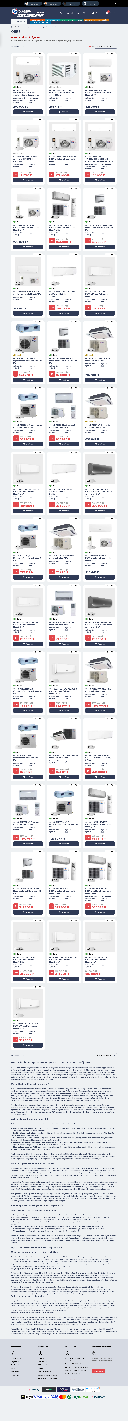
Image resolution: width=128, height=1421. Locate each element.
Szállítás (41, 1358)
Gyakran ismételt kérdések (47, 1375)
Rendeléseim (15, 1365)
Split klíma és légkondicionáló (27, 27)
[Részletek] (64, 111)
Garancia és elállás (45, 1372)
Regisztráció (15, 1362)
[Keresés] (84, 13)
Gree (30, 102)
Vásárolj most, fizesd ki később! (96, 20)
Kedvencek (15, 1372)
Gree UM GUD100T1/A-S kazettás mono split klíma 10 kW (63, 756)
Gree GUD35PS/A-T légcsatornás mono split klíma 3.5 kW (27, 426)
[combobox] (72, 13)
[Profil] (96, 13)
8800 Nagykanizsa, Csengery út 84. (78, 1359)
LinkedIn (70, 1379)
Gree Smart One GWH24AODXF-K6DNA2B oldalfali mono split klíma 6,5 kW (27, 1026)
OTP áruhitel (42, 1365)
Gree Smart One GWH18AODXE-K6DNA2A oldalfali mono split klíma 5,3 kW (27, 491)
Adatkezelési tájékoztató (73, 1374)
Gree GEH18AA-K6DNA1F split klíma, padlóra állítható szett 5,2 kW (27, 891)
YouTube (79, 1379)
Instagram (74, 1379)
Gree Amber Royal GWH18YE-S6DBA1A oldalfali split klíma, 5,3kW (98, 757)
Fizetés (40, 1368)
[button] (19, 21)
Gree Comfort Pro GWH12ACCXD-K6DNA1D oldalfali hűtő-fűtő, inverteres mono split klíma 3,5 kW (26, 93)
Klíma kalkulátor (52, 20)
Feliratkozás (98, 1371)
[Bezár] (115, 3)
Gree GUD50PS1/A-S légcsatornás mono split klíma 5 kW (27, 757)
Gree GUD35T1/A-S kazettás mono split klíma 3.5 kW (97, 426)
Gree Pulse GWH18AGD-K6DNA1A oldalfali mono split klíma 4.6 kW (98, 92)
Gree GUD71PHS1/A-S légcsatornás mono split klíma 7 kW (27, 558)
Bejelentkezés (16, 1358)
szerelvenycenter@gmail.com (78, 1367)
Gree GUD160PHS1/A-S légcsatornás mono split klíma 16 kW (27, 691)
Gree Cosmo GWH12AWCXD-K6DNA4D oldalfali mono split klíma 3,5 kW (98, 294)
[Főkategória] (12, 27)
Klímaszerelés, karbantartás (47, 1378)
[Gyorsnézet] (40, 53)
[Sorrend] (106, 46)
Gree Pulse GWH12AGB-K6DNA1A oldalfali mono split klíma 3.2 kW (28, 293)
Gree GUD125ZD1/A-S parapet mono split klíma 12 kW (26, 823)
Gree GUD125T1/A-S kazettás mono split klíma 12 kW (98, 690)
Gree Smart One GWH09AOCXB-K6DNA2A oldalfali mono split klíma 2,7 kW (63, 959)
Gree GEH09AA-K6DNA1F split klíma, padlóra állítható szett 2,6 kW (99, 227)
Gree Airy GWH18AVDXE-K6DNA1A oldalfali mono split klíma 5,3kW (62, 891)
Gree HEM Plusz (67, 20)
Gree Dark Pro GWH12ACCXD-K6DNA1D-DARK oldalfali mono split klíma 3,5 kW (98, 491)
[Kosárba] (28, 111)
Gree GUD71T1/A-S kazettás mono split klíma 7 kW (61, 557)
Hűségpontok (15, 1375)
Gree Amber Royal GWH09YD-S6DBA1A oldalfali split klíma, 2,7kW (62, 491)
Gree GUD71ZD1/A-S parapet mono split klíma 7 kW (61, 623)
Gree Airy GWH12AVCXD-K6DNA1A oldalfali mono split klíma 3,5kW (62, 227)
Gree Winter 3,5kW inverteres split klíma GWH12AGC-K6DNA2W (26, 159)
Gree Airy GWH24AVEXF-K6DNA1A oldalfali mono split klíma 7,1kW (98, 824)
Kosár (13, 1368)
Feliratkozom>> (97, 1365)
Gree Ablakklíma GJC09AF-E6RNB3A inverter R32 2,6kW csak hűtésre (62, 92)
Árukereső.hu (92, 1391)
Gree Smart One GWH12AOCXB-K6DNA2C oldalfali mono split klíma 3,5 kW (63, 691)
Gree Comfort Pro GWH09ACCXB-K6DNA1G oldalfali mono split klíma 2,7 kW (99, 159)
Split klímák (46, 27)
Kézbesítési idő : (19, 98)
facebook (66, 1379)
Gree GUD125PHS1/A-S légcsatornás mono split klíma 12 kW (63, 824)
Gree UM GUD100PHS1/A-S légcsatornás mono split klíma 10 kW (27, 360)
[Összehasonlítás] (35, 53)
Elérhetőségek (43, 1362)
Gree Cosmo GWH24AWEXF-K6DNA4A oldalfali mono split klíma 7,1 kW (98, 959)
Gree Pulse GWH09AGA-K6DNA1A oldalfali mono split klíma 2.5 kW (26, 227)
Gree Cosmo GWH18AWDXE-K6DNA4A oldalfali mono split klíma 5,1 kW (26, 959)
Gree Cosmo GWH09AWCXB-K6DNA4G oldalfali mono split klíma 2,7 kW (26, 624)
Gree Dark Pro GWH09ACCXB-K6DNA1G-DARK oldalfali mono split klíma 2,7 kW (98, 624)
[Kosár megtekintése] (110, 13)
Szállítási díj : (18, 100)
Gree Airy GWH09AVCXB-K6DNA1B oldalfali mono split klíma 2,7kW (98, 891)
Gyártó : (16, 102)
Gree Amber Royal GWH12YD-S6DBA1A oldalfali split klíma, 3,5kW (62, 294)
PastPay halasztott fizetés (40, 22)
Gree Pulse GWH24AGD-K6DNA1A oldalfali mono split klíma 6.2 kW (98, 558)
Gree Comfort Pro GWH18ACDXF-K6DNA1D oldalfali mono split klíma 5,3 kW (64, 159)
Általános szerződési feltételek (75, 1370)
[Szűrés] (2, 39)
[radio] (93, 46)
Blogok (79, 20)
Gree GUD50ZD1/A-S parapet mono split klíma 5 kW (62, 426)
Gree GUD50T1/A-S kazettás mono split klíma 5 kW (97, 359)
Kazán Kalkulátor (37, 20)
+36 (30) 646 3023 (74, 1364)
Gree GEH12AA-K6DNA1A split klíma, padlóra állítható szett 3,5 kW (63, 360)
